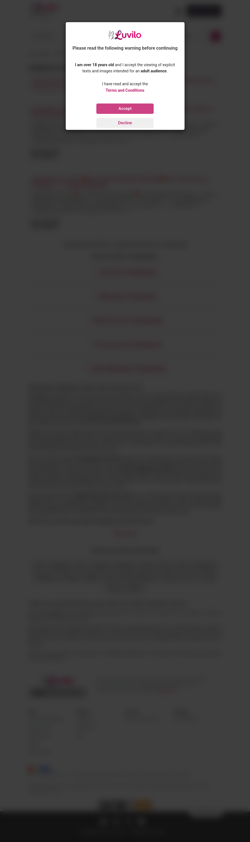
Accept (124, 108)
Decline (125, 122)
